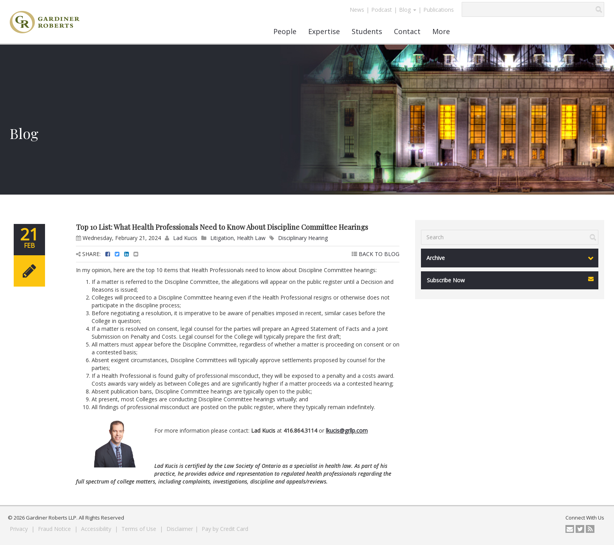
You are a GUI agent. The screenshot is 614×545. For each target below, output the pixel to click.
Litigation (222, 238)
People (284, 31)
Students (367, 31)
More (441, 31)
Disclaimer (179, 528)
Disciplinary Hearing (303, 238)
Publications (438, 9)
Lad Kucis (185, 238)
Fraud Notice (55, 528)
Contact (407, 31)
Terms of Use (139, 528)
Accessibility (97, 528)
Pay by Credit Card (225, 528)
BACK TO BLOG (375, 254)
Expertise (324, 31)
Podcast (381, 9)
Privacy (19, 528)
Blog (407, 9)
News (357, 9)
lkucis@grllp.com (347, 430)
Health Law (251, 238)
